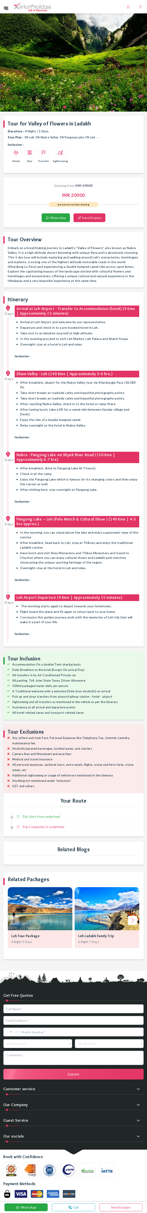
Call (73, 1207)
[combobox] (12, 1032)
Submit (73, 1074)
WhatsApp (55, 218)
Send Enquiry (89, 218)
